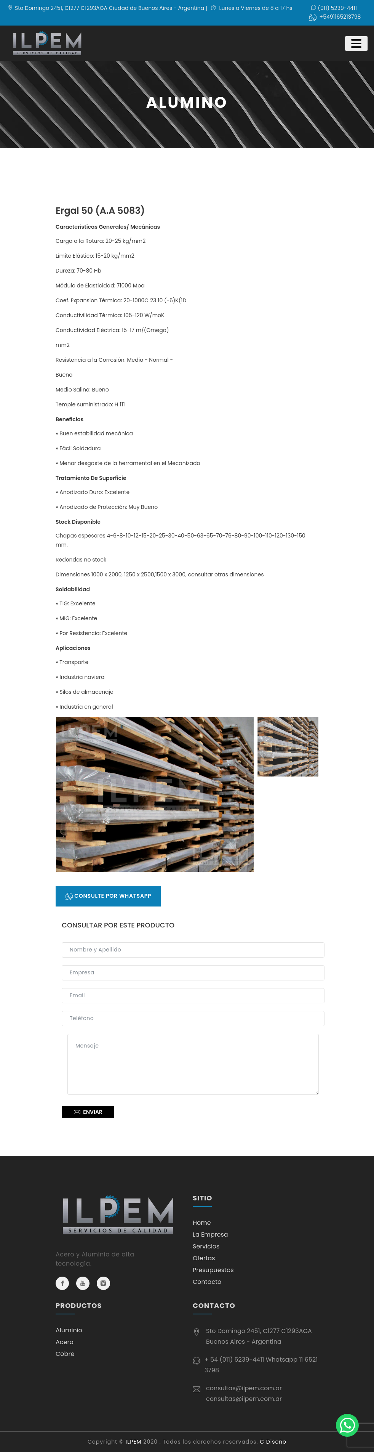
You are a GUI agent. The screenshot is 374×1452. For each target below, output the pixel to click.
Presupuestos (213, 1270)
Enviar (87, 1112)
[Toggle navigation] (356, 43)
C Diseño (273, 1442)
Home (202, 1222)
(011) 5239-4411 (337, 8)
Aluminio (69, 1330)
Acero (65, 1342)
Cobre (65, 1353)
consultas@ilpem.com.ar (244, 1388)
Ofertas (204, 1258)
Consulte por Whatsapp (108, 896)
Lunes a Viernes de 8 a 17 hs (251, 8)
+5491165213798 (340, 17)
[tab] (287, 792)
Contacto (207, 1281)
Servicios (206, 1246)
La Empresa (210, 1234)
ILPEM (134, 1442)
